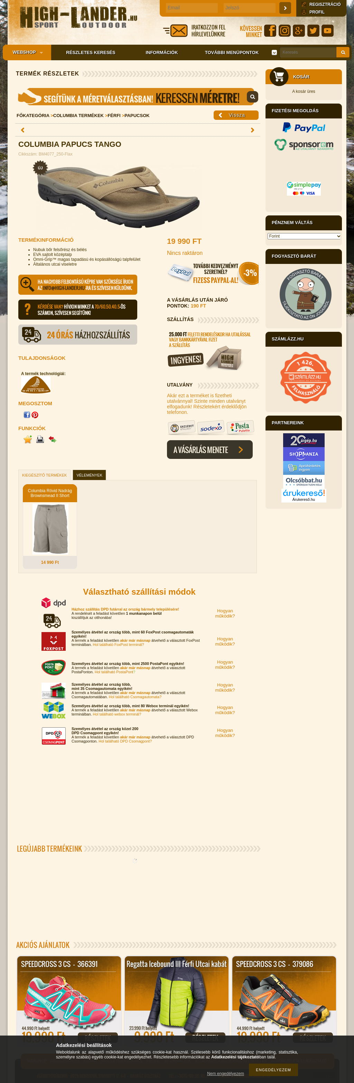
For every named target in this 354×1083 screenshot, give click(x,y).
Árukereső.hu (303, 499)
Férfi (114, 115)
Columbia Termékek (78, 115)
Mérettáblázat (138, 96)
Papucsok (137, 115)
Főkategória (33, 115)
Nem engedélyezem (225, 1073)
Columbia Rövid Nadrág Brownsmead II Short (50, 493)
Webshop (25, 52)
